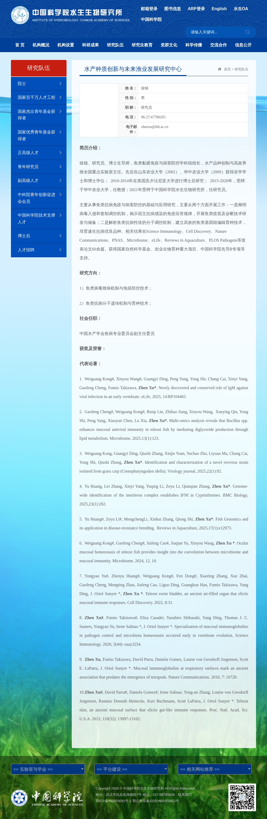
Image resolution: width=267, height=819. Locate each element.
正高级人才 (42, 153)
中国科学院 (151, 19)
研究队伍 (115, 45)
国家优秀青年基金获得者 (42, 133)
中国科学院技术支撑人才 (42, 216)
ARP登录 (196, 9)
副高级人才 (42, 181)
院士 (42, 84)
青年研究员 (42, 167)
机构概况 (41, 45)
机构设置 (65, 45)
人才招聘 (42, 250)
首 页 (20, 45)
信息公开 (243, 45)
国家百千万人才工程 (42, 98)
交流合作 (218, 45)
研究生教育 (142, 45)
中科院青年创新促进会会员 (42, 196)
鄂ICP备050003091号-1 (113, 801)
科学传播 (193, 45)
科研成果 (90, 45)
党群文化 (169, 45)
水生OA (241, 9)
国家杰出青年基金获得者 (42, 112)
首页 (227, 69)
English (219, 9)
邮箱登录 (149, 9)
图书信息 (172, 9)
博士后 (42, 236)
